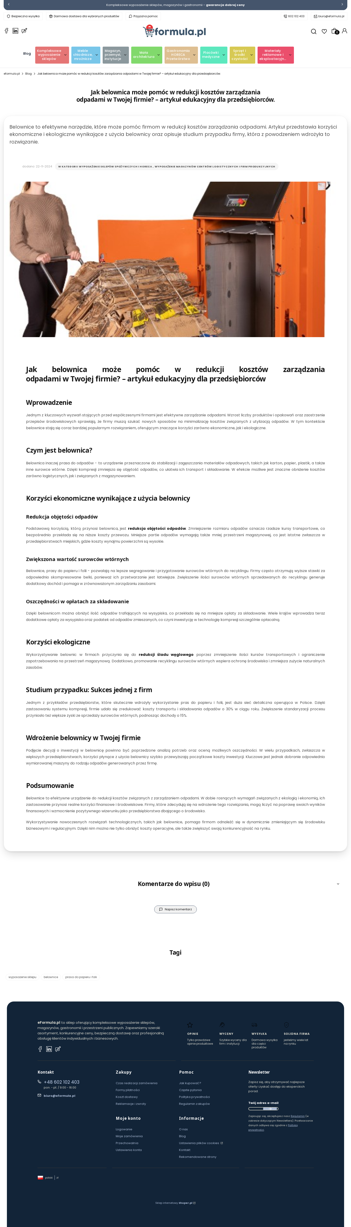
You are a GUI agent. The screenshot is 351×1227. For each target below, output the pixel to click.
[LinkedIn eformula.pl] (15, 31)
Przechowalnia (127, 1143)
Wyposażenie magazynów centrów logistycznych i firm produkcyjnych (215, 166)
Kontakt (185, 1150)
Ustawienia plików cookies (199, 1143)
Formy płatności (128, 1090)
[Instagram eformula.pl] (49, 1049)
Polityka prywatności (194, 1097)
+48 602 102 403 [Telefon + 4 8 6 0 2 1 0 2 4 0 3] (61, 1082)
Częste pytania (190, 1090)
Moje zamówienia (129, 1136)
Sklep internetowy (173, 1203)
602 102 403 (296, 16)
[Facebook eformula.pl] (6, 31)
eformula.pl (12, 74)
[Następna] (342, 5)
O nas (183, 1129)
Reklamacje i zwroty (131, 1104)
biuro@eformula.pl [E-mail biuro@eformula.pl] (59, 1096)
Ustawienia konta (129, 1150)
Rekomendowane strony (198, 1157)
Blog (28, 74)
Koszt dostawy (127, 1097)
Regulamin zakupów (194, 1104)
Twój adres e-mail (263, 1103)
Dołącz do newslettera (270, 1108)
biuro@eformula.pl (331, 16)
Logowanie (124, 1129)
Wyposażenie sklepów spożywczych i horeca (115, 166)
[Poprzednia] (9, 5)
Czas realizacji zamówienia (137, 1083)
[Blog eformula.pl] (24, 31)
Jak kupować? (190, 1083)
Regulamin (298, 1116)
